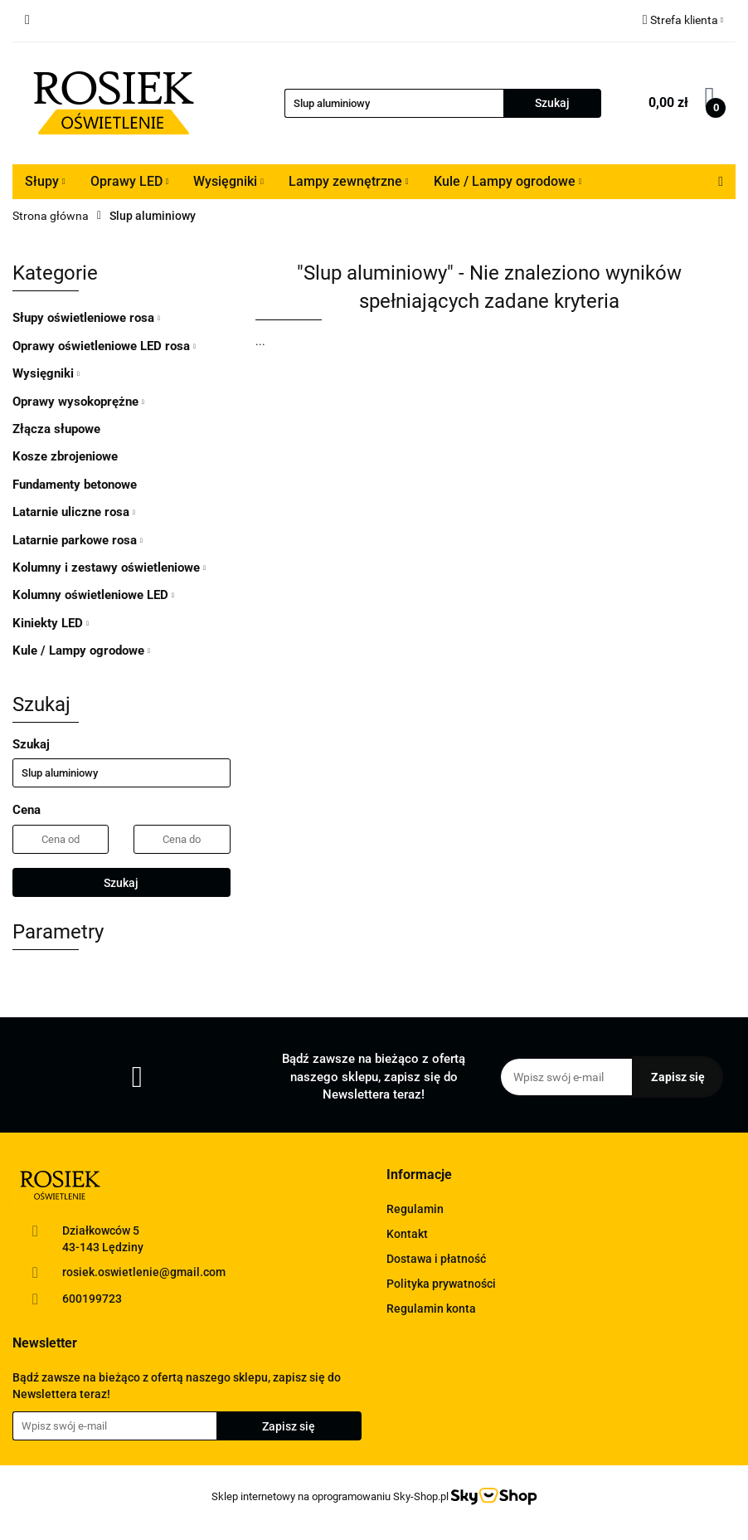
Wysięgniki (228, 181)
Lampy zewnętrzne (349, 181)
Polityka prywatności (441, 1283)
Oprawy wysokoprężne (78, 401)
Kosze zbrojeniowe (65, 456)
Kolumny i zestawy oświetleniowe (109, 567)
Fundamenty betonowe (74, 484)
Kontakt (407, 1233)
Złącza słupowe (56, 429)
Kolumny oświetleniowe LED (93, 594)
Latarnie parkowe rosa (77, 540)
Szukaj (121, 882)
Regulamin (415, 1209)
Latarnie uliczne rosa (73, 511)
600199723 (92, 1298)
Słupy (45, 181)
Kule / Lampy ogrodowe (508, 181)
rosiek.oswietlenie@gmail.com (144, 1272)
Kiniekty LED (50, 623)
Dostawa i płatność (436, 1258)
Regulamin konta (431, 1308)
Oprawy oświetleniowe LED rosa (104, 346)
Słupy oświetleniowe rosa (86, 317)
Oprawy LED (129, 181)
